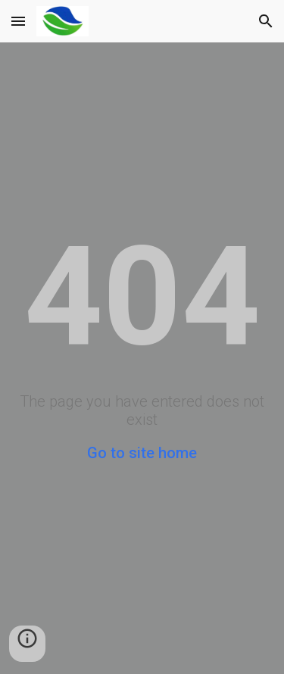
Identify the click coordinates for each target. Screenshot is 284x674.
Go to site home (142, 453)
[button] (18, 21)
